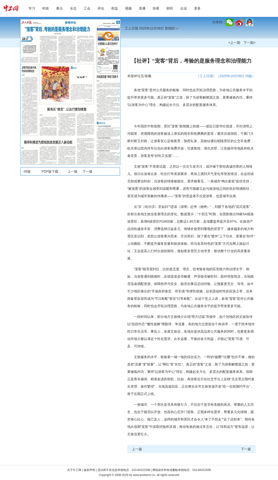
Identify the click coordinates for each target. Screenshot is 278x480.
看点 (59, 8)
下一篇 (246, 449)
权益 (114, 8)
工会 (87, 8)
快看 (156, 8)
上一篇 (137, 449)
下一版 (88, 171)
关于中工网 (74, 470)
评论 (101, 8)
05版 (27, 171)
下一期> (249, 43)
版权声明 (90, 470)
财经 (169, 8)
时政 (45, 8)
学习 (32, 8)
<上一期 (234, 43)
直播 (142, 8)
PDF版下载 (50, 171)
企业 (183, 8)
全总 (73, 8)
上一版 (73, 171)
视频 (128, 8)
